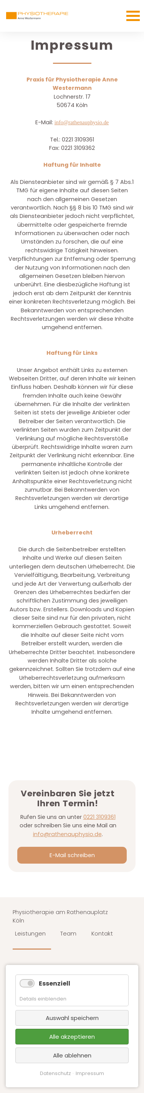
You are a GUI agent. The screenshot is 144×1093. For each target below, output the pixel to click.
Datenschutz (55, 1073)
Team (68, 933)
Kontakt (102, 933)
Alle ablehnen (72, 1055)
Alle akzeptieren (72, 1037)
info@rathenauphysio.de (82, 122)
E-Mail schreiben (72, 855)
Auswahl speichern (72, 1018)
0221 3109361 (99, 817)
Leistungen (30, 933)
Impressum (90, 1073)
